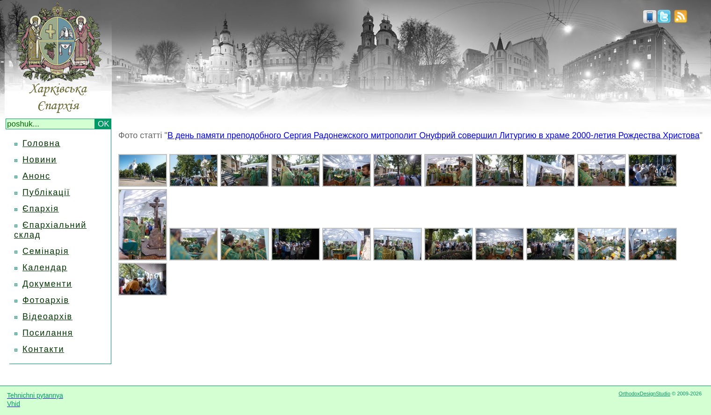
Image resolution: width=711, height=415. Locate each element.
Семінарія (45, 251)
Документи (47, 283)
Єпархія (40, 208)
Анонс (36, 176)
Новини (39, 159)
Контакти (43, 349)
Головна (41, 143)
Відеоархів (47, 316)
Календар (44, 267)
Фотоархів (45, 300)
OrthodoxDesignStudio (644, 393)
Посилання (47, 333)
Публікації (46, 192)
